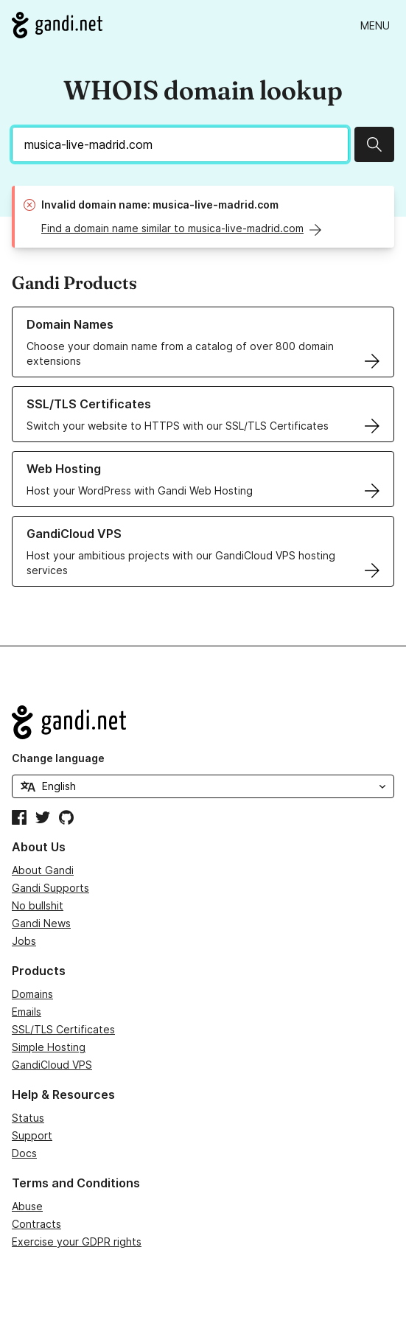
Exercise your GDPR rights (76, 1241)
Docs (24, 1153)
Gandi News (41, 923)
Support (32, 1135)
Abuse (27, 1206)
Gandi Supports (50, 887)
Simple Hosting (48, 1047)
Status (28, 1117)
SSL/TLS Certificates (63, 1029)
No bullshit (37, 905)
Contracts (36, 1224)
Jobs (24, 941)
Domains (32, 994)
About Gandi (43, 870)
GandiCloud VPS (52, 1064)
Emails (26, 1011)
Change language (58, 758)
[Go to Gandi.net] (57, 25)
